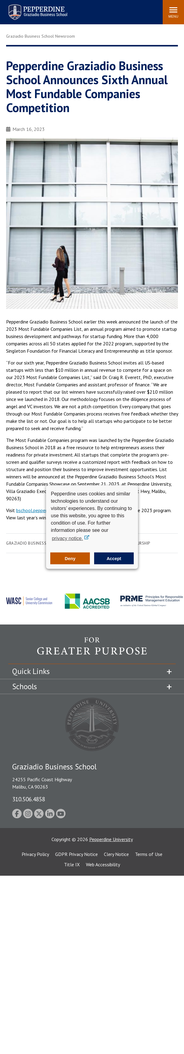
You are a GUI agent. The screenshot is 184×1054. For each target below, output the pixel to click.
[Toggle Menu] (173, 12)
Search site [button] (75, 9)
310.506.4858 (28, 799)
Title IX (72, 864)
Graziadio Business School (34, 543)
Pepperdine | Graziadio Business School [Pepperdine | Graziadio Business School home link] (30, 8)
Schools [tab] (24, 686)
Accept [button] (114, 558)
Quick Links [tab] (31, 671)
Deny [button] (70, 558)
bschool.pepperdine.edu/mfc (44, 510)
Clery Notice (116, 854)
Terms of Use (148, 854)
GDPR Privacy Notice (76, 854)
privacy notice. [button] (67, 538)
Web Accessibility (103, 864)
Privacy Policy (35, 854)
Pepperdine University (111, 839)
